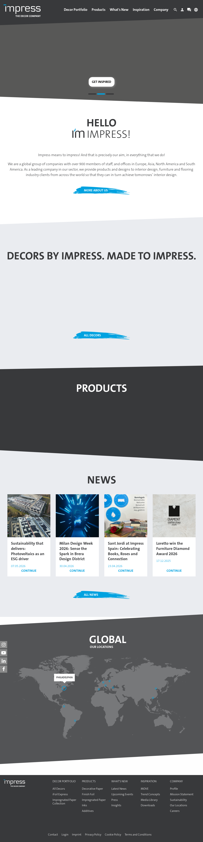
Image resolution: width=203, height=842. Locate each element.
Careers (175, 811)
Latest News (118, 789)
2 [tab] (101, 95)
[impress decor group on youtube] (3, 652)
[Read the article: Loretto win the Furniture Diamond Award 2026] (174, 515)
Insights (116, 805)
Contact (53, 834)
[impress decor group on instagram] (3, 644)
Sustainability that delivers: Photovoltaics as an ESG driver (27, 551)
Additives (88, 811)
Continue (28, 570)
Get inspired (101, 82)
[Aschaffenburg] (104, 683)
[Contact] (189, 10)
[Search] (175, 10)
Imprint (76, 834)
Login (65, 834)
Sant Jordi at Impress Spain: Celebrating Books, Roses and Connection (126, 551)
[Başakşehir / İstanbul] (113, 688)
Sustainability (178, 800)
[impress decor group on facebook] (3, 669)
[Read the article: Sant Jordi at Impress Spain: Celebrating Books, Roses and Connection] (125, 515)
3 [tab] (110, 95)
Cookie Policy (113, 834)
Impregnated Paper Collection (64, 802)
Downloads (148, 805)
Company (161, 9)
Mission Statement (181, 794)
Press (114, 800)
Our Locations (101, 647)
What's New (119, 9)
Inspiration (141, 9)
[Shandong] (156, 689)
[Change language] (196, 10)
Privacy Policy (93, 834)
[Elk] (110, 681)
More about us (96, 190)
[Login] (182, 10)
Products (98, 9)
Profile (174, 789)
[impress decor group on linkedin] (3, 661)
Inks (84, 805)
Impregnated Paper (94, 800)
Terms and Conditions (138, 834)
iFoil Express (60, 794)
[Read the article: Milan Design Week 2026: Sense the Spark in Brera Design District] (77, 515)
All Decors (92, 335)
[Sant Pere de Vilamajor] (99, 690)
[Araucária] (75, 721)
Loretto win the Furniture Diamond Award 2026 (172, 548)
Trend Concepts (150, 794)
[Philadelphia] (64, 689)
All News (91, 595)
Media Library (149, 800)
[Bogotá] (64, 707)
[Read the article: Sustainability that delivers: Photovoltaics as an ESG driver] (28, 515)
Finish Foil (88, 794)
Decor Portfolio (75, 9)
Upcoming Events (122, 794)
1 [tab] (92, 95)
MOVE (145, 789)
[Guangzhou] (153, 698)
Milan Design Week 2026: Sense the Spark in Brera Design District (76, 551)
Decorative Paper (92, 789)
